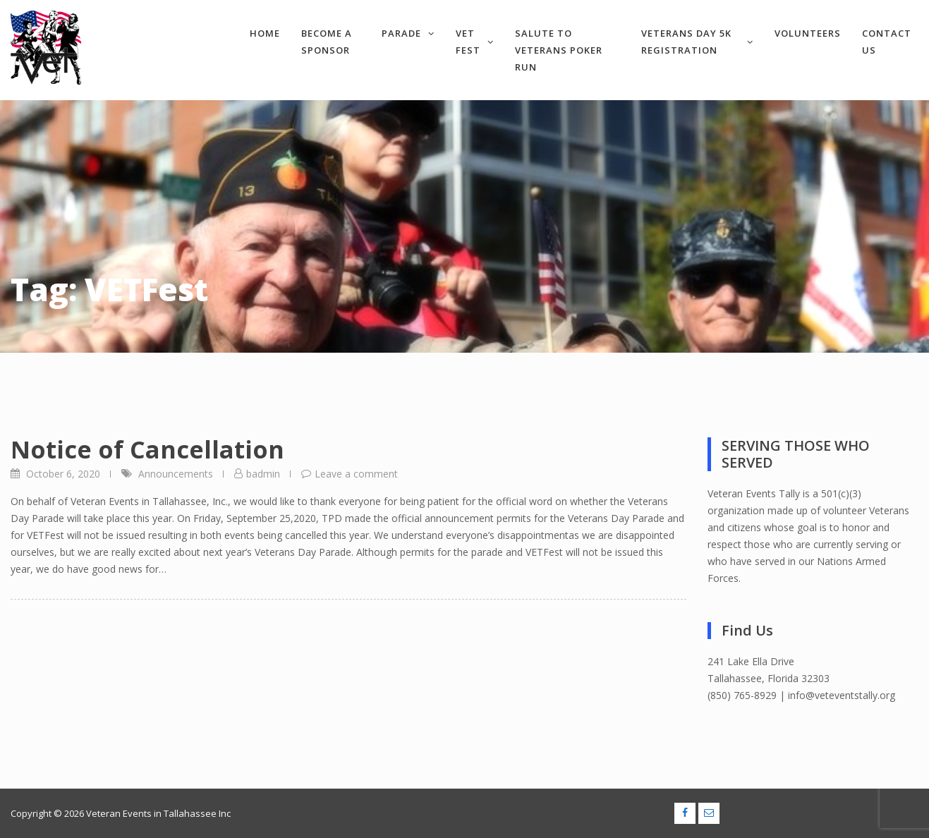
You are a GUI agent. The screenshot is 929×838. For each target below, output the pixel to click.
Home (265, 33)
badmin (263, 473)
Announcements (175, 473)
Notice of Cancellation (147, 449)
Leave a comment (356, 473)
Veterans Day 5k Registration (697, 41)
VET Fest (475, 41)
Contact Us (886, 41)
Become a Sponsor (326, 41)
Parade (408, 33)
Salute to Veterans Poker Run (558, 50)
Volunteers (808, 33)
